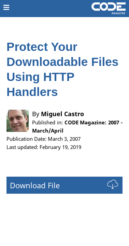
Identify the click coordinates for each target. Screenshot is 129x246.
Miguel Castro (62, 114)
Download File (35, 185)
